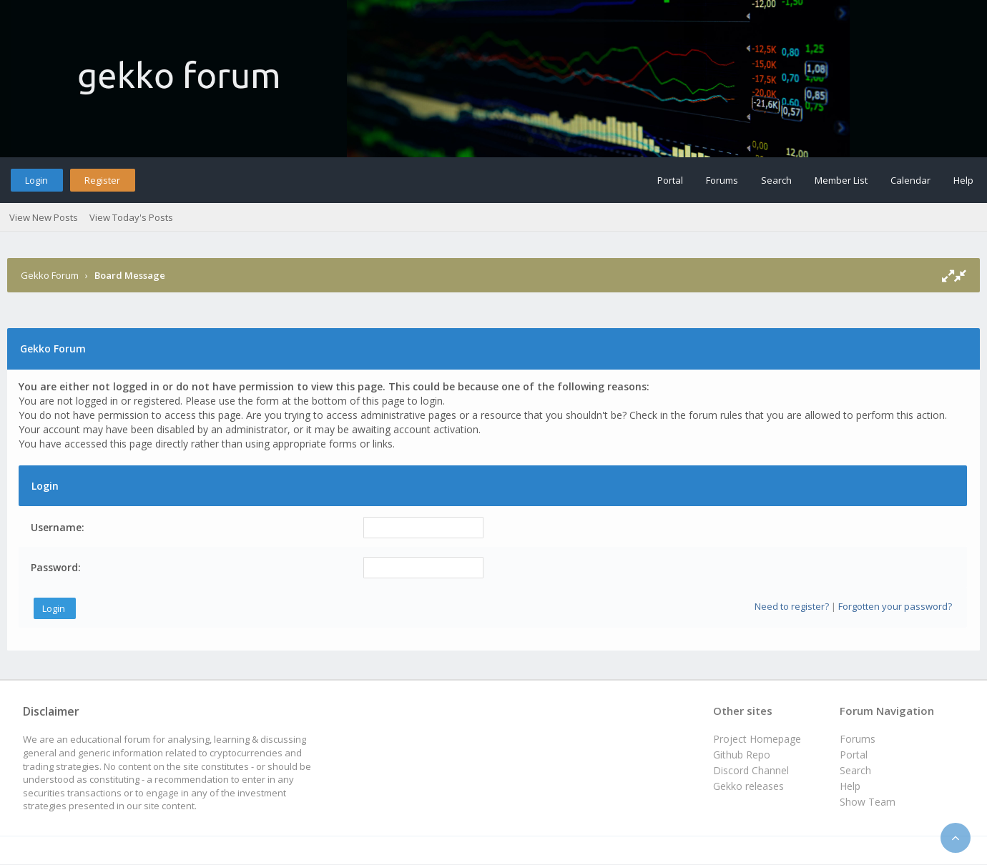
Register (102, 180)
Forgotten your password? (895, 606)
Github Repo (741, 754)
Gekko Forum (50, 275)
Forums (722, 180)
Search (776, 180)
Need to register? (792, 606)
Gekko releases (748, 786)
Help (963, 180)
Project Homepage (757, 739)
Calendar (910, 180)
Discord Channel (751, 770)
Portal (670, 180)
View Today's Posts (131, 217)
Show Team (867, 802)
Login (36, 180)
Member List (841, 180)
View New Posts (43, 217)
